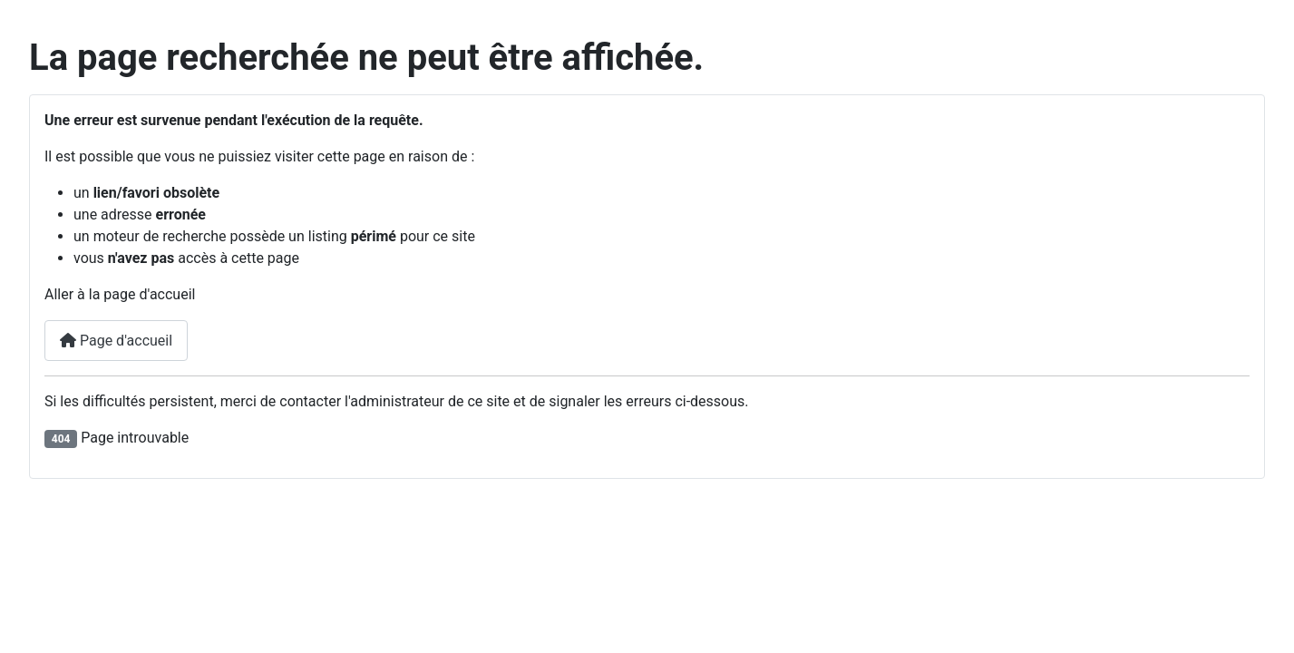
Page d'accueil (116, 340)
